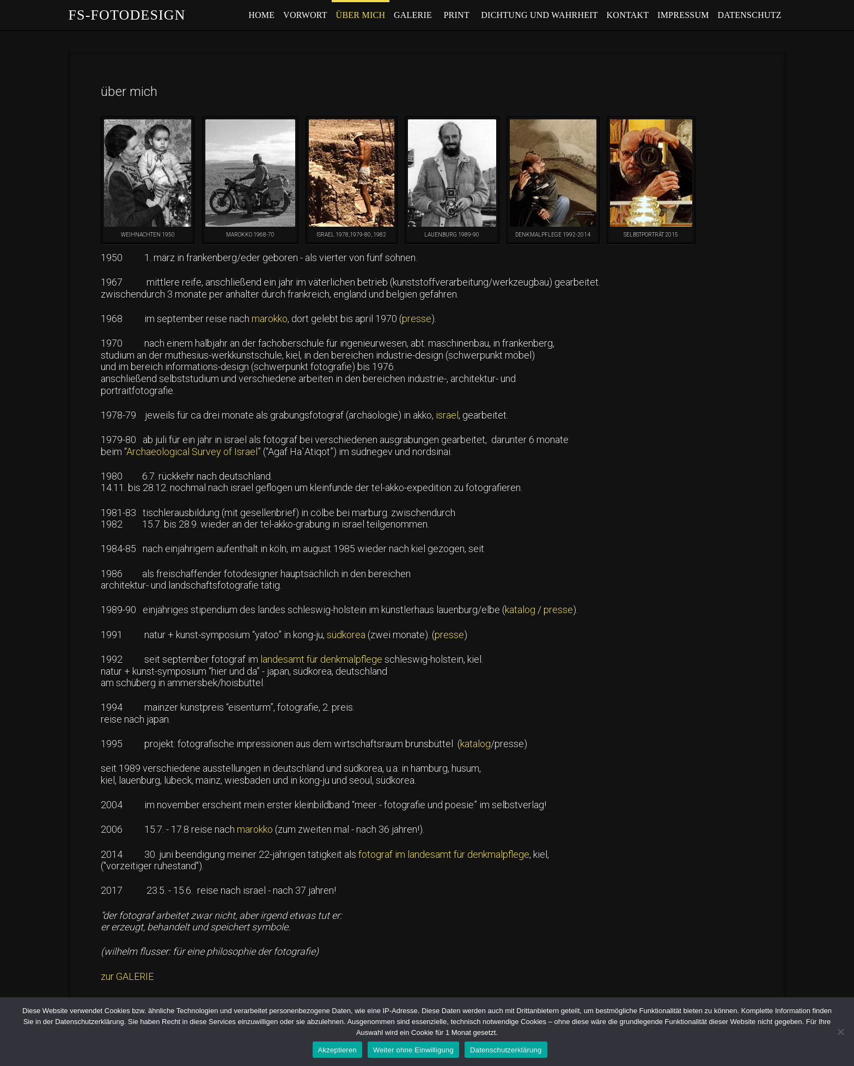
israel (446, 415)
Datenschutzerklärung (505, 1050)
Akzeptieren (337, 1050)
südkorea (346, 634)
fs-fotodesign (126, 15)
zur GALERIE (127, 976)
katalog (520, 609)
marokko (270, 318)
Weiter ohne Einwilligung (413, 1050)
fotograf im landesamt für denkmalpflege (443, 854)
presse (416, 318)
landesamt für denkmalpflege (320, 659)
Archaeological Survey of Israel (192, 451)
